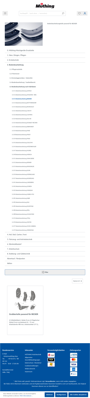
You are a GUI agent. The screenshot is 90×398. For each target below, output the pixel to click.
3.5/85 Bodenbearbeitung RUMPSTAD (22, 206)
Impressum (28, 372)
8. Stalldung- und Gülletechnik (18, 254)
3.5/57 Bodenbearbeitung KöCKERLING (23, 178)
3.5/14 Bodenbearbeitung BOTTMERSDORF (24, 103)
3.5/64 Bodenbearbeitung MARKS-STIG (23, 194)
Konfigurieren (61, 395)
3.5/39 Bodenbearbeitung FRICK (21, 138)
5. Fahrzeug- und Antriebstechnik (19, 239)
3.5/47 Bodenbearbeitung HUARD (21, 150)
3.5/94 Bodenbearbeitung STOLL (21, 218)
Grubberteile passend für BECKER (23, 314)
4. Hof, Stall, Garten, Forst (17, 234)
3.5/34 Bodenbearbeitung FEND (21, 130)
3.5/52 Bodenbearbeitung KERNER (21, 162)
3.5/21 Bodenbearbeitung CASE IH (21, 111)
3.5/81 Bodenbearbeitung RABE (21, 198)
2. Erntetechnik (13, 60)
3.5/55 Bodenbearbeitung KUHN (21, 170)
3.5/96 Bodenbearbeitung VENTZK (21, 222)
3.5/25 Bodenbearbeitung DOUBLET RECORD (24, 122)
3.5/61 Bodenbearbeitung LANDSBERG (23, 182)
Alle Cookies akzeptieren (78, 395)
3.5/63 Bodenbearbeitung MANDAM (22, 190)
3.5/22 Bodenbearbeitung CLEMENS (22, 115)
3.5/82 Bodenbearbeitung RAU (20, 202)
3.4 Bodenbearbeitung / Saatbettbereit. (22, 82)
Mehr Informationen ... (26, 396)
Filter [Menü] (45, 271)
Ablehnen (49, 395)
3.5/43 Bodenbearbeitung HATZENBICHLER (24, 146)
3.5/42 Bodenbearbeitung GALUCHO (22, 142)
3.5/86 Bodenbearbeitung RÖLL (21, 210)
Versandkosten (50, 381)
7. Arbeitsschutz (13, 249)
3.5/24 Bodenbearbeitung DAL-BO (21, 119)
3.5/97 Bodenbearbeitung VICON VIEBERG (24, 226)
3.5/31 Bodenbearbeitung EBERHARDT (23, 126)
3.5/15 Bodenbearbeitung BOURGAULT (23, 107)
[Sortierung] (77, 281)
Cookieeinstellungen (31, 366)
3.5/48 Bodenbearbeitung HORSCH (22, 154)
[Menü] (5, 13)
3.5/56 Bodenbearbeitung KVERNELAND (23, 174)
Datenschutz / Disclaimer (33, 363)
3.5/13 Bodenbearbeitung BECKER (22, 99)
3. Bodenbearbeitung (15, 65)
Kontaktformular (7, 370)
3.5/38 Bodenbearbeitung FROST (21, 134)
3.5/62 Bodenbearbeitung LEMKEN (22, 186)
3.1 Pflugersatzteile (15, 69)
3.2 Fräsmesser (14, 74)
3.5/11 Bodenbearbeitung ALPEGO (22, 91)
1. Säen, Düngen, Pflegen (16, 55)
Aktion (9, 263)
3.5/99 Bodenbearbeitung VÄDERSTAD (23, 230)
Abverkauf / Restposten (16, 258)
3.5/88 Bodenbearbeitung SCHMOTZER (23, 214)
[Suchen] (63, 13)
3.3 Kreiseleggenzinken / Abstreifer (21, 78)
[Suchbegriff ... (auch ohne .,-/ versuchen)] (39, 13)
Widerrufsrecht (30, 369)
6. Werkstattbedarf (14, 244)
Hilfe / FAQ (6, 372)
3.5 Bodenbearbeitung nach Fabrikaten (22, 87)
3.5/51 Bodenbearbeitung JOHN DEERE (23, 158)
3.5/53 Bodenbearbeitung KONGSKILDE (23, 166)
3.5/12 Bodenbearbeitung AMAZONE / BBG (24, 95)
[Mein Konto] (85, 13)
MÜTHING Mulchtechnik (33, 355)
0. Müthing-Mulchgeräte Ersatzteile (20, 50)
